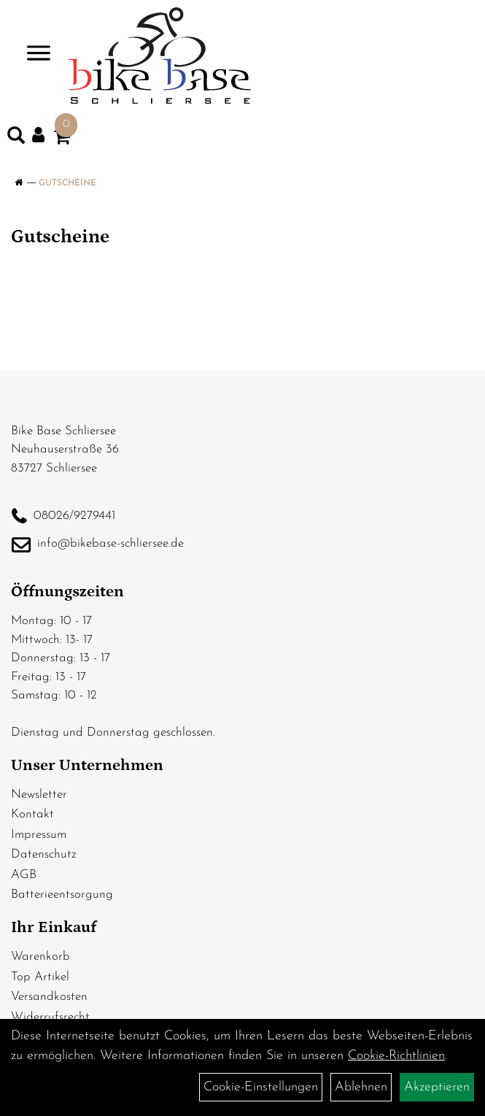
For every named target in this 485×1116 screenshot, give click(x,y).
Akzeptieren (437, 1087)
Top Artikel (40, 977)
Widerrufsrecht (50, 1017)
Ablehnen (361, 1087)
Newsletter (39, 794)
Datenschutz (44, 854)
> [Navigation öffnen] (32, 54)
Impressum (38, 834)
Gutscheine (67, 183)
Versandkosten (49, 996)
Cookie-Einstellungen (260, 1087)
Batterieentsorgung (62, 894)
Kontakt (32, 814)
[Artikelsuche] (16, 138)
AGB (23, 875)
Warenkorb (40, 956)
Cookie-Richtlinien (396, 1056)
